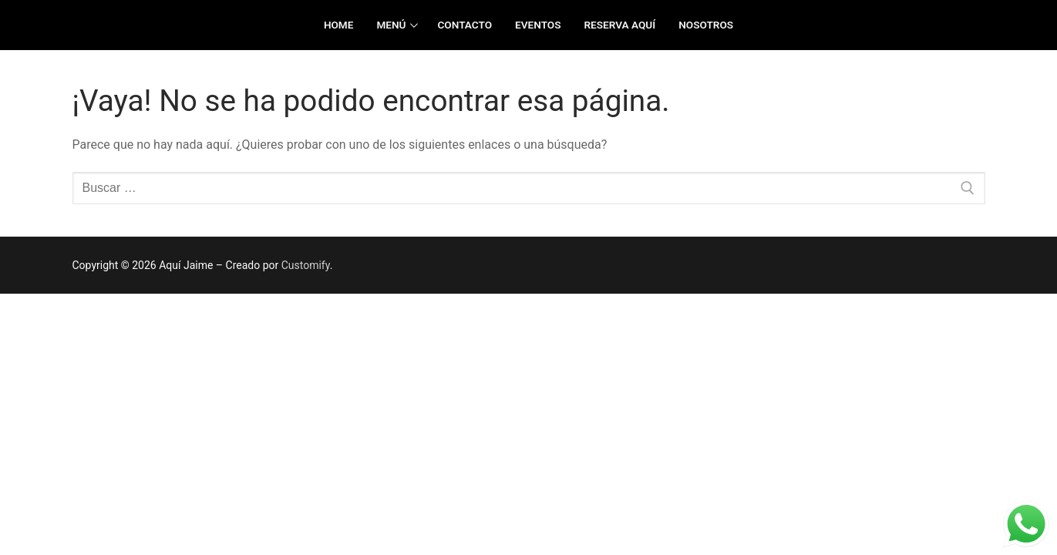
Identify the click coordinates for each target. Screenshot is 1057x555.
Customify (305, 265)
